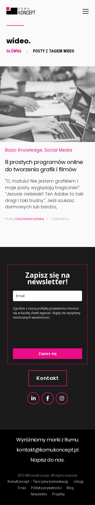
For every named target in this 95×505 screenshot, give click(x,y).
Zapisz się (47, 353)
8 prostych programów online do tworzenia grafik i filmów (44, 165)
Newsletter (39, 494)
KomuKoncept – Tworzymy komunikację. (38, 481)
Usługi (78, 481)
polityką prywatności (52, 308)
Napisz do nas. (47, 459)
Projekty (58, 494)
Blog (70, 488)
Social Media (58, 150)
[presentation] (43, 331)
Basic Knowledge (23, 150)
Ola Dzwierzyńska (29, 218)
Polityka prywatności (46, 488)
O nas (22, 488)
